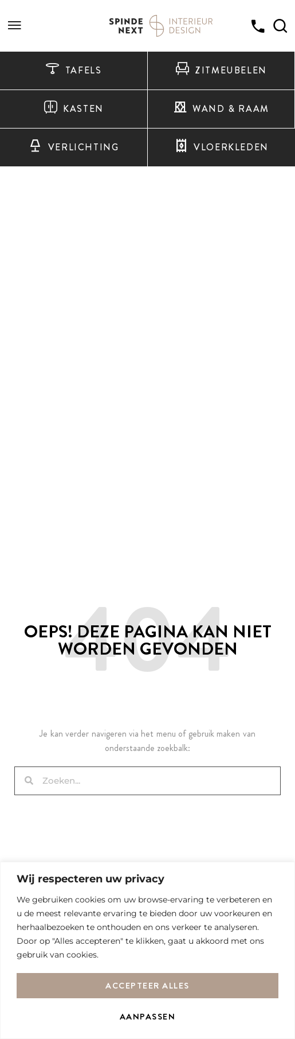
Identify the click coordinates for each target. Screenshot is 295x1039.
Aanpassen (148, 1016)
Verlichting (73, 147)
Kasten (74, 109)
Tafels (73, 70)
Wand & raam (221, 109)
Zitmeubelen (221, 70)
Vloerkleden (221, 147)
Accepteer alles (147, 985)
